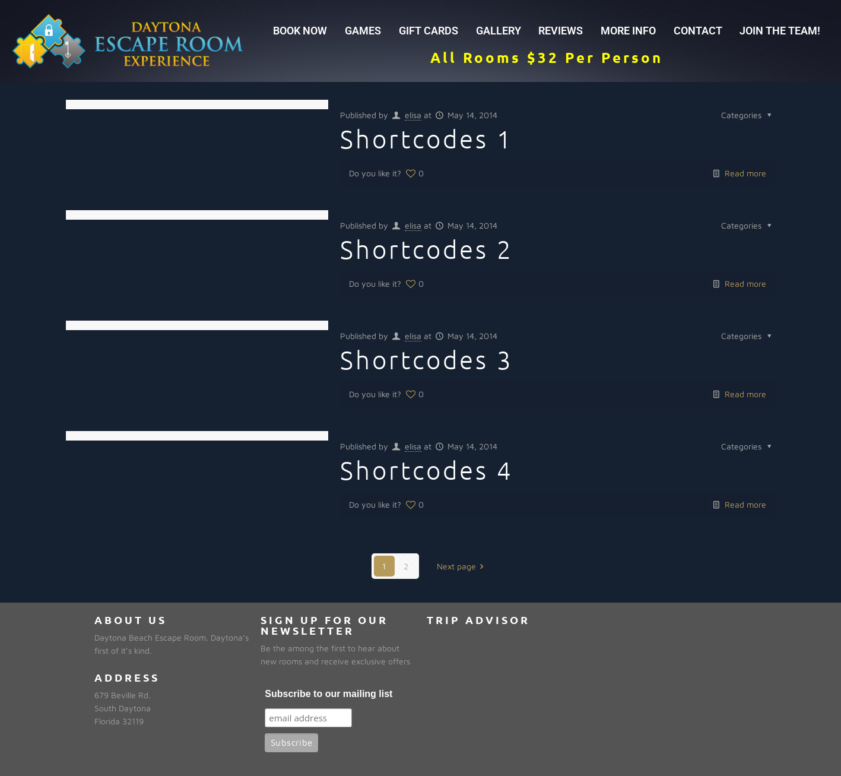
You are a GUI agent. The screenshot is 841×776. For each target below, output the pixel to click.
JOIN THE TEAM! (780, 30)
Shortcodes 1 (426, 138)
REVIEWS (560, 30)
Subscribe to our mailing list (328, 694)
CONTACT (698, 30)
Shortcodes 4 (426, 469)
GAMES (363, 30)
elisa (413, 115)
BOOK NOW (300, 30)
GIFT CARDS (428, 30)
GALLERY (498, 30)
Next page (462, 566)
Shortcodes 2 (426, 249)
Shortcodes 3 (426, 359)
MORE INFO (628, 30)
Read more (745, 173)
